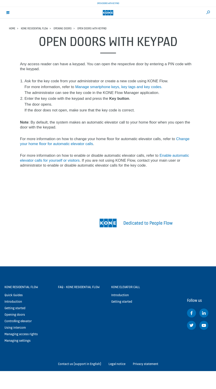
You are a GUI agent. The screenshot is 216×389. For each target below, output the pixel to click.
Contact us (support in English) (79, 364)
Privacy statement (145, 364)
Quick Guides (13, 295)
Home (12, 28)
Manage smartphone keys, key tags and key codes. (118, 87)
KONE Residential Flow (34, 28)
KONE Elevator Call (125, 287)
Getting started (14, 308)
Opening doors (62, 28)
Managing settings (17, 340)
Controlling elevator (18, 321)
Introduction (13, 301)
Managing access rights (21, 334)
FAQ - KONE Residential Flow (79, 287)
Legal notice (117, 364)
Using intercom (15, 327)
